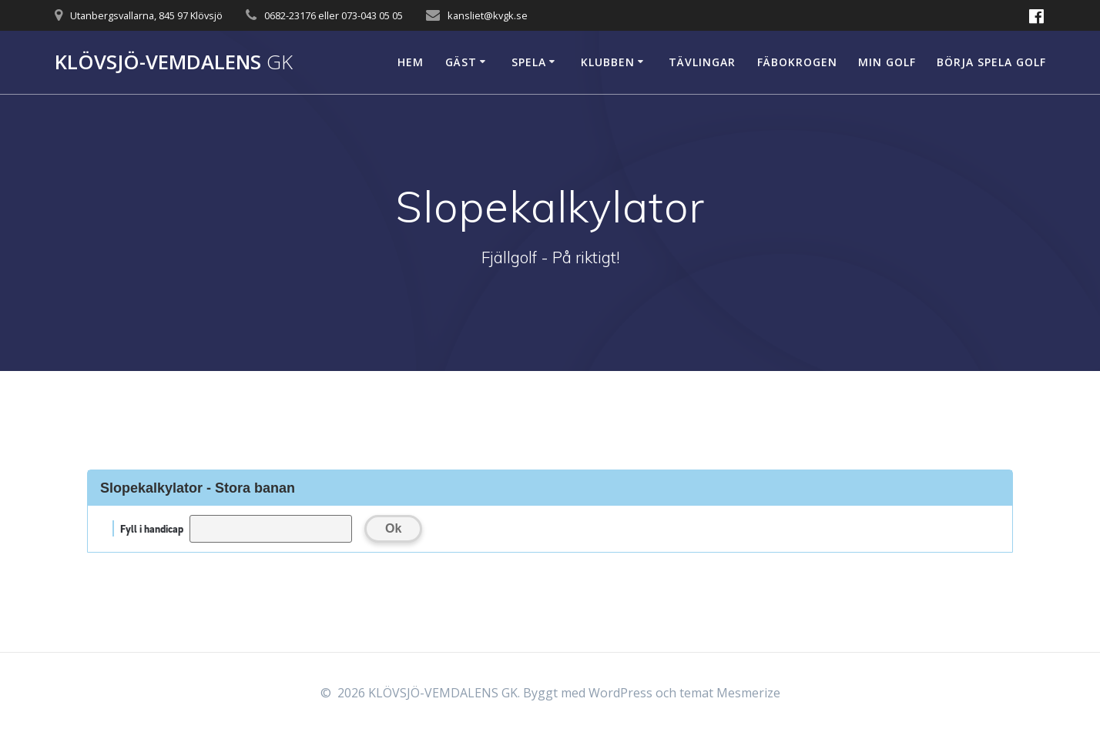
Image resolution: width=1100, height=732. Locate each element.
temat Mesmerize (729, 692)
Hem (410, 62)
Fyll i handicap (151, 528)
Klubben (608, 62)
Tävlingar (702, 62)
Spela (528, 62)
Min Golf (887, 62)
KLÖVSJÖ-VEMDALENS (174, 62)
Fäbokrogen (797, 62)
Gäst (461, 62)
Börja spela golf (991, 62)
